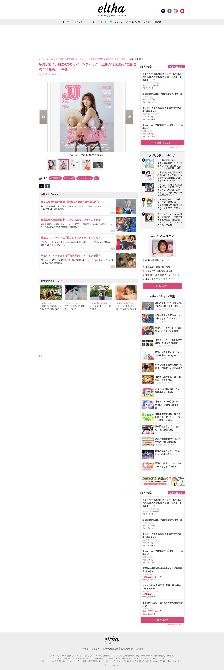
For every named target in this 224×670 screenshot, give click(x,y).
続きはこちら (164, 142)
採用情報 (139, 649)
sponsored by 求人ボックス (176, 147)
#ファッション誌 (84, 178)
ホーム (42, 59)
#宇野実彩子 (55, 178)
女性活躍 (157, 22)
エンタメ (50, 59)
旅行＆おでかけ (133, 22)
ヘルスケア (77, 22)
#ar (96, 178)
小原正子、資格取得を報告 (157, 266)
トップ (66, 22)
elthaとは (85, 649)
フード (103, 22)
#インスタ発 (69, 178)
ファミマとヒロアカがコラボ (158, 271)
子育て (146, 22)
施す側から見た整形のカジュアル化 (162, 275)
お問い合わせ (127, 649)
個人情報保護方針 (110, 649)
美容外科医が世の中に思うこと (160, 279)
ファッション (116, 22)
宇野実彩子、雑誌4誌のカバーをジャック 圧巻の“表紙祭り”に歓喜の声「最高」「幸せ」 (92, 59)
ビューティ (91, 22)
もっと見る (164, 286)
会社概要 (95, 649)
